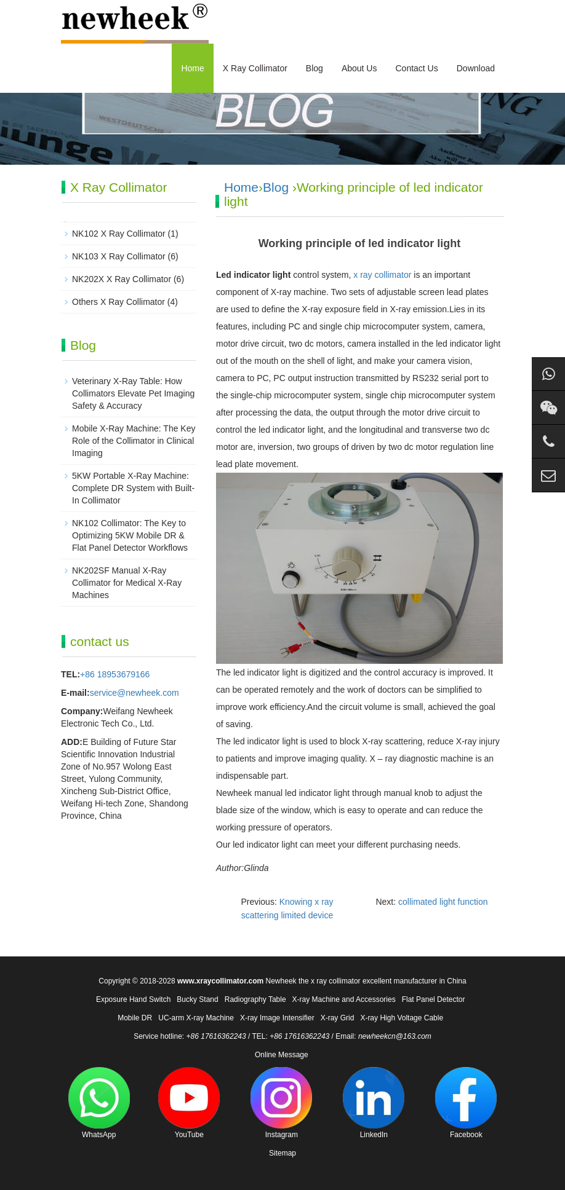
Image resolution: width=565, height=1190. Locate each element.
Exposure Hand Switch (133, 999)
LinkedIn (373, 1103)
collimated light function (443, 902)
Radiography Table (255, 999)
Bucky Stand (197, 999)
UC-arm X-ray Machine (196, 1018)
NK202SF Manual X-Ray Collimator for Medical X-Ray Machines (127, 582)
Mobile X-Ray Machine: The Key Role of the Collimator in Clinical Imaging (134, 441)
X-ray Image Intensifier (277, 1018)
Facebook (466, 1103)
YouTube (189, 1103)
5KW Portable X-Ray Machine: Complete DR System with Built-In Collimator (133, 488)
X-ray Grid (338, 1018)
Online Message (281, 1054)
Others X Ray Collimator (118, 302)
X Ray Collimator (255, 68)
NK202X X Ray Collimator (121, 279)
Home (192, 68)
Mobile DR (135, 1018)
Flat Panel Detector (433, 999)
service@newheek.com (134, 693)
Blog (314, 68)
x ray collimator (382, 275)
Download (476, 68)
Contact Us (416, 68)
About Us (359, 68)
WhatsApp (99, 1103)
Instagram (281, 1103)
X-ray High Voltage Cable (401, 1018)
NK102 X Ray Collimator (119, 233)
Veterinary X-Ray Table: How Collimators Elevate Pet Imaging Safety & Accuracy (133, 393)
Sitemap (282, 1153)
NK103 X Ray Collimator (119, 256)
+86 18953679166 (115, 674)
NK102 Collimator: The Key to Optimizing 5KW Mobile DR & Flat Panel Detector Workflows (130, 535)
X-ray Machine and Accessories (344, 999)
